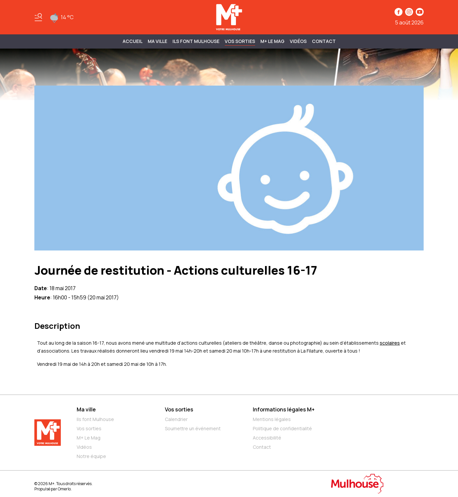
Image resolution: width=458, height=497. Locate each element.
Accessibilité (267, 438)
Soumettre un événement (193, 428)
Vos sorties (240, 41)
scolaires (390, 343)
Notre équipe (91, 456)
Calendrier (176, 419)
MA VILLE (157, 41)
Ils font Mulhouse (95, 419)
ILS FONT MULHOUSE (195, 41)
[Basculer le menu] (38, 17)
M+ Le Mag (272, 41)
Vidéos (298, 41)
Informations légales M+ (284, 409)
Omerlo (64, 489)
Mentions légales (272, 419)
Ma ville (86, 409)
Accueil (132, 41)
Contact (324, 41)
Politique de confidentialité (282, 428)
